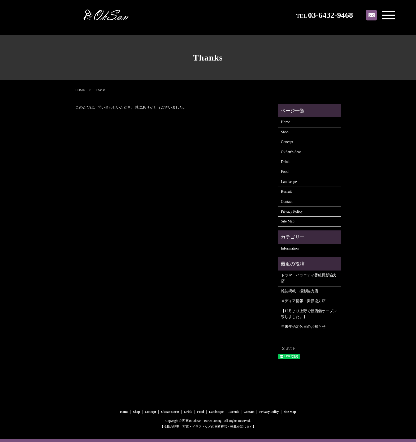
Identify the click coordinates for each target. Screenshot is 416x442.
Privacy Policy (292, 211)
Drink (285, 162)
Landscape (289, 182)
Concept (287, 142)
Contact (287, 202)
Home (285, 122)
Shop (285, 132)
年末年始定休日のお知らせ (303, 327)
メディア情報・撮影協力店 (303, 301)
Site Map (287, 221)
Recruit (286, 192)
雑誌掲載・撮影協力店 (299, 291)
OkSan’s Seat (291, 152)
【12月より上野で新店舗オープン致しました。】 (309, 314)
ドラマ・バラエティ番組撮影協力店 (309, 278)
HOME (80, 90)
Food (285, 172)
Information (290, 248)
